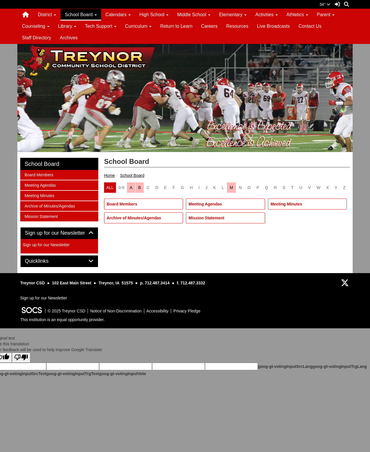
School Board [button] (81, 14)
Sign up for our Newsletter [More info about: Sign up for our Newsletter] (46, 244)
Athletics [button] (297, 14)
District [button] (47, 14)
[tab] (59, 233)
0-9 (121, 187)
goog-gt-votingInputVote (122, 373)
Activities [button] (266, 14)
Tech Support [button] (100, 26)
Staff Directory (36, 37)
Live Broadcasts (273, 26)
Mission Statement (206, 218)
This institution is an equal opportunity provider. (62, 319)
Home (109, 175)
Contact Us (310, 26)
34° (324, 4)
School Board (132, 175)
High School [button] (154, 14)
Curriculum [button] (138, 26)
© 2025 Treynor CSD (66, 311)
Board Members (122, 204)
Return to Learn (176, 26)
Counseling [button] (35, 26)
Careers (209, 26)
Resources (237, 26)
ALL (110, 187)
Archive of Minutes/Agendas (134, 218)
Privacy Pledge (186, 311)
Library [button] (67, 26)
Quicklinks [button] (43, 261)
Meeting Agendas (205, 204)
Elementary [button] (233, 14)
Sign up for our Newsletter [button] (59, 233)
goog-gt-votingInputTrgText (72, 373)
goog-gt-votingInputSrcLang (285, 366)
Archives (68, 37)
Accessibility (158, 311)
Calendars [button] (118, 14)
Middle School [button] (193, 14)
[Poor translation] (21, 358)
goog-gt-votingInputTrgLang (339, 366)
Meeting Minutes (286, 204)
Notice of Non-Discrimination (115, 311)
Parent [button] (326, 14)
